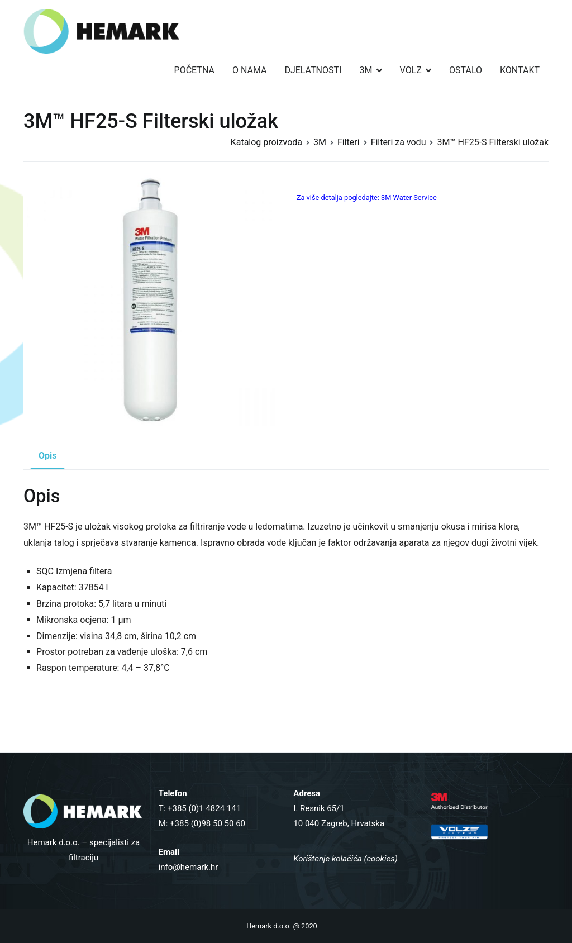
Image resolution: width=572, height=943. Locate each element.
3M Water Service (409, 197)
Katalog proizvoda (266, 142)
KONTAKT (520, 70)
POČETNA (194, 70)
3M (365, 70)
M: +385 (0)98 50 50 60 (202, 823)
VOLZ (411, 70)
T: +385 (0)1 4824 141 (200, 808)
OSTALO (465, 70)
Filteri (348, 142)
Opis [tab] (47, 455)
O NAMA (249, 70)
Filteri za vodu (398, 142)
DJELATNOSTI (312, 70)
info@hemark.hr (188, 867)
